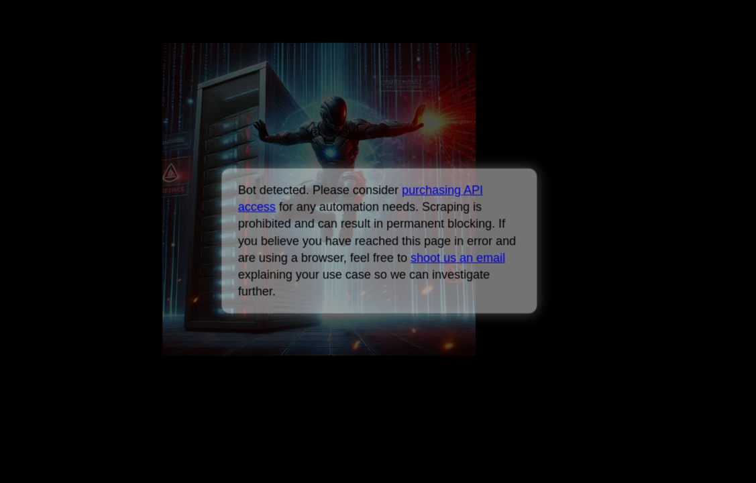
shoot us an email (458, 257)
